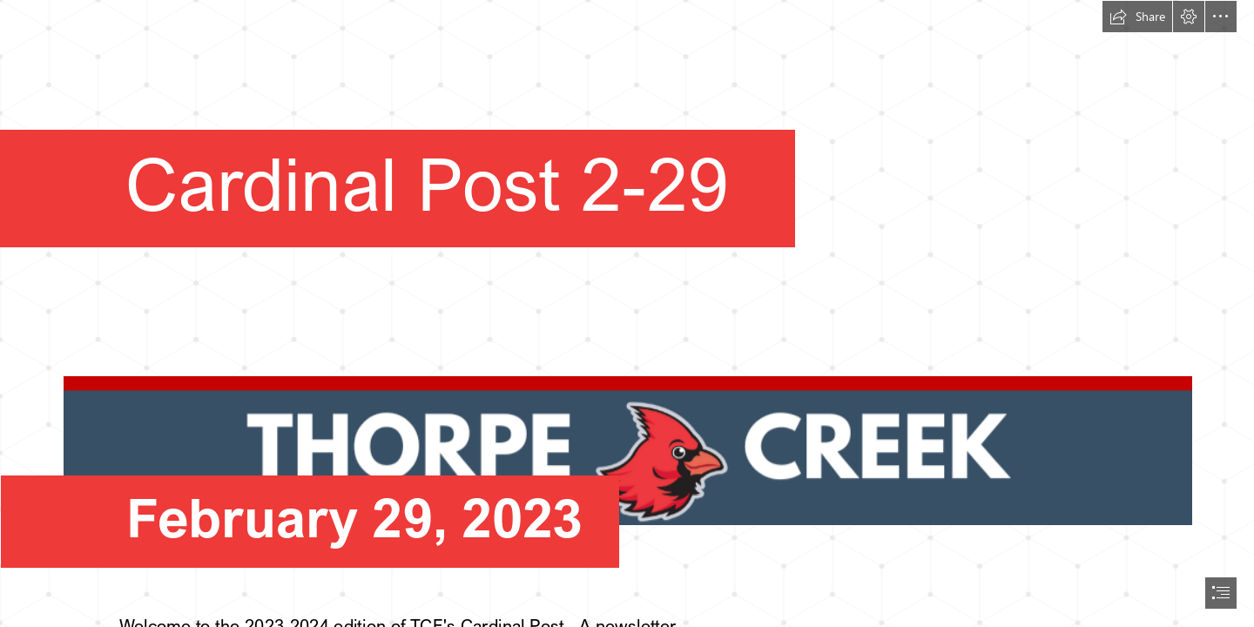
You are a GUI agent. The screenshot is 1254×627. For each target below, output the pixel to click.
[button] (1137, 16)
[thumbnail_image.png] (627, 433)
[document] (627, 313)
